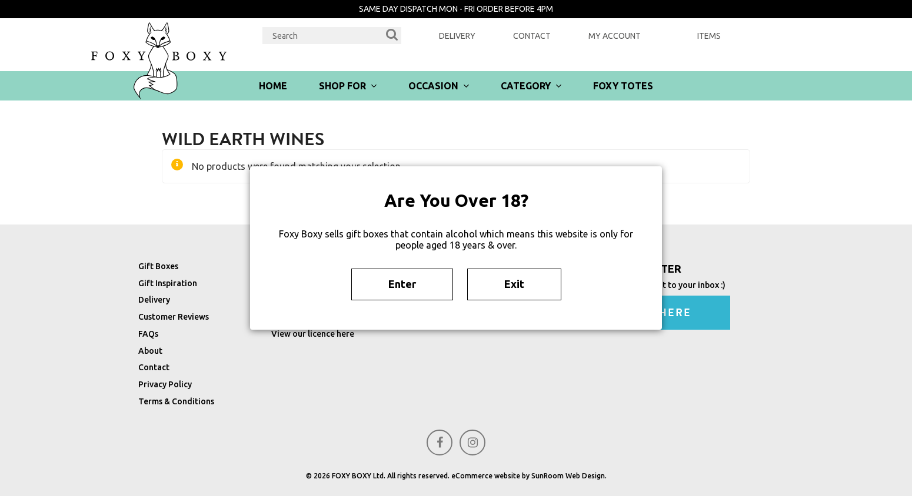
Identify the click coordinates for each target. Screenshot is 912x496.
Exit (514, 284)
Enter (402, 284)
